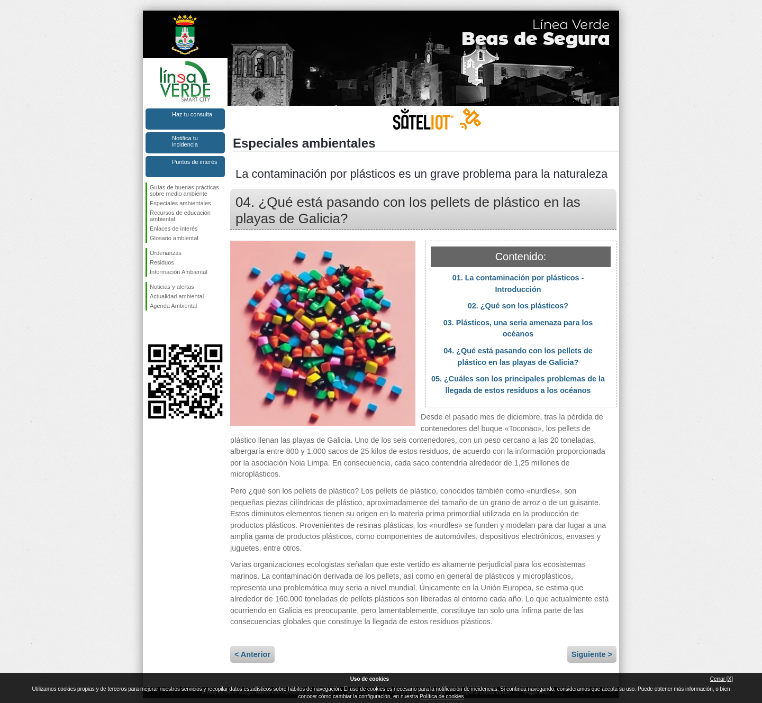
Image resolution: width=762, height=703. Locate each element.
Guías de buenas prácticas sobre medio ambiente (184, 190)
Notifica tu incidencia (185, 141)
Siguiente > (592, 654)
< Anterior (252, 654)
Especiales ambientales (180, 203)
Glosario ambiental (174, 238)
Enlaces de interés (174, 228)
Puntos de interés (194, 162)
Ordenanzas (166, 253)
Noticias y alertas (172, 287)
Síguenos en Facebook (152, 327)
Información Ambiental (178, 272)
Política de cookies (442, 696)
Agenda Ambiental (173, 306)
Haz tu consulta (192, 114)
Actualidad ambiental (177, 296)
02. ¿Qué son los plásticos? (518, 306)
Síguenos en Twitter (169, 327)
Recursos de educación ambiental (180, 215)
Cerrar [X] (721, 679)
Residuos (162, 262)
